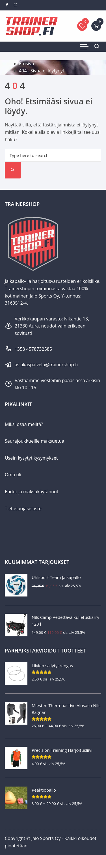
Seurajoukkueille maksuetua (34, 441)
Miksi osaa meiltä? (24, 424)
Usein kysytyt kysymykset (31, 458)
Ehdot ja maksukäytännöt (31, 491)
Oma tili (13, 474)
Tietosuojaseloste (23, 508)
